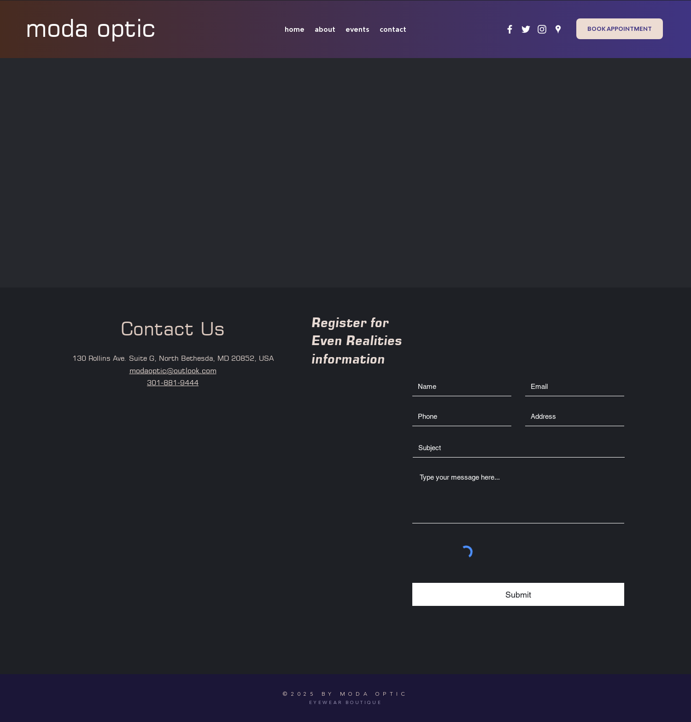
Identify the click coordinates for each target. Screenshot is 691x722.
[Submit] (518, 594)
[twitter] (526, 29)
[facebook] (509, 29)
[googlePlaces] (558, 29)
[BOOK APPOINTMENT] (619, 28)
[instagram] (542, 29)
